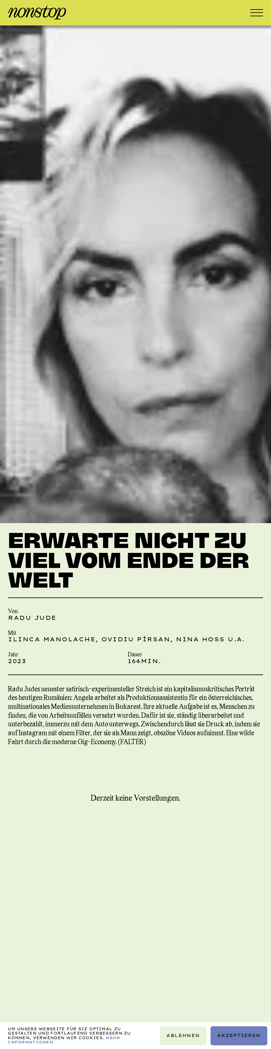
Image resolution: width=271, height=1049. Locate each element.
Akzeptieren (239, 1035)
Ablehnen (183, 1035)
